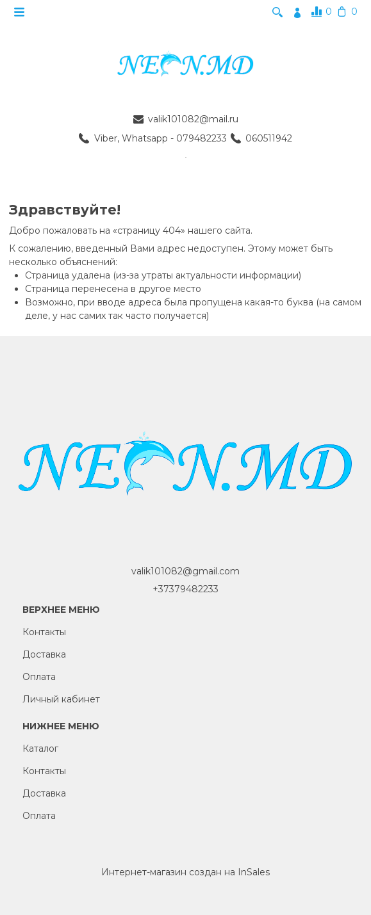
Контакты (44, 632)
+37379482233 (185, 589)
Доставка (44, 654)
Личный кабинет (61, 699)
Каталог (40, 748)
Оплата (39, 677)
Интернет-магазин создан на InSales (185, 872)
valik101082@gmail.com (185, 571)
